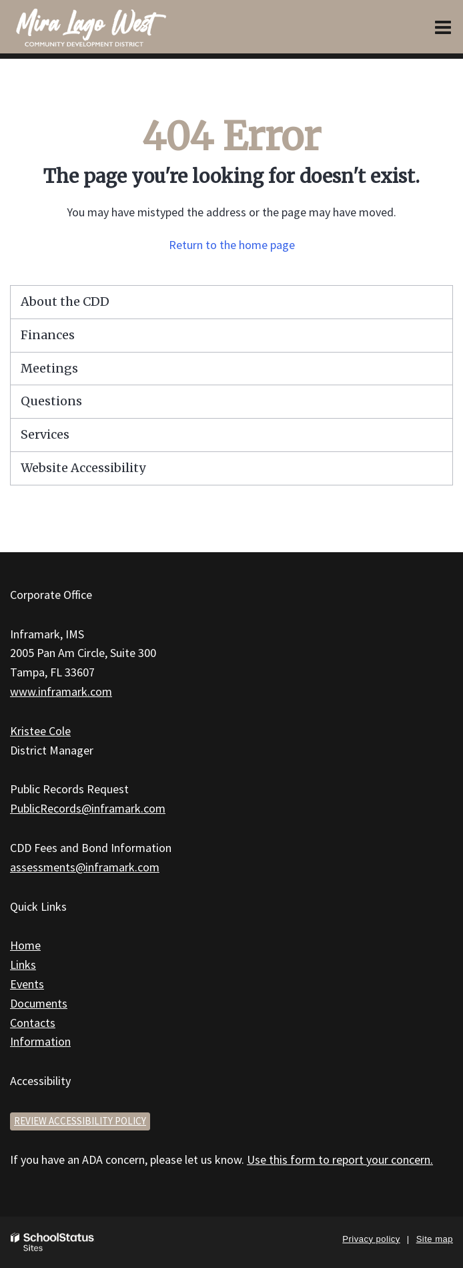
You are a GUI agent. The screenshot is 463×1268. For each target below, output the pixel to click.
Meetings (49, 368)
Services (45, 434)
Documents (38, 1003)
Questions (51, 401)
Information (40, 1041)
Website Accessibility (83, 467)
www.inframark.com (61, 691)
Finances (48, 335)
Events (27, 984)
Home (25, 945)
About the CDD (65, 301)
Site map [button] (434, 1239)
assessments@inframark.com (84, 867)
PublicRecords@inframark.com (87, 808)
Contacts (32, 1022)
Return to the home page (232, 244)
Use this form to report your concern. (340, 1159)
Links (23, 964)
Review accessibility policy (80, 1120)
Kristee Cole (40, 730)
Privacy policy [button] (371, 1239)
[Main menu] (443, 26)
